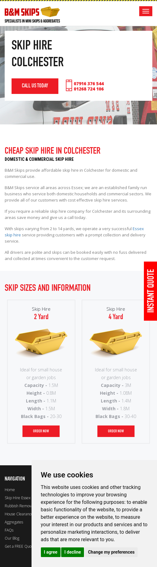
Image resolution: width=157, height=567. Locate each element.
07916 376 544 (89, 83)
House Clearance (19, 514)
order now (41, 431)
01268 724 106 (89, 88)
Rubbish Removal (19, 506)
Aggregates (14, 522)
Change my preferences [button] (111, 552)
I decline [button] (72, 552)
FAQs (9, 530)
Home (10, 489)
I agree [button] (50, 552)
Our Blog (12, 538)
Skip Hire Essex (18, 497)
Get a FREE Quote (20, 546)
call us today (35, 86)
